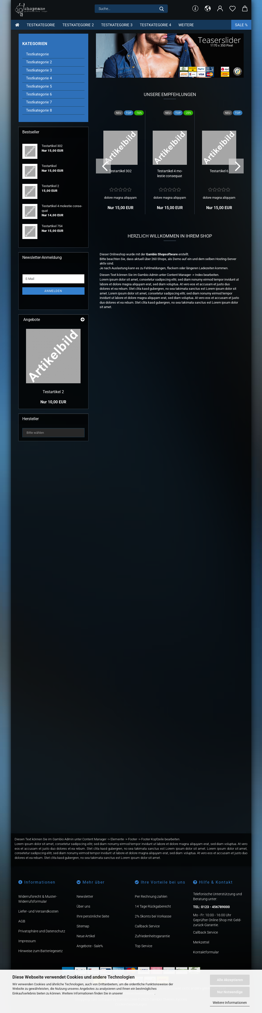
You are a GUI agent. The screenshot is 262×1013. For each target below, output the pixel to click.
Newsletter (85, 896)
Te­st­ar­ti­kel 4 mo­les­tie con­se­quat (169, 173)
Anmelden (53, 291)
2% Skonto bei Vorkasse (153, 916)
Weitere (186, 25)
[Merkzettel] (232, 8)
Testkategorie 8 (39, 110)
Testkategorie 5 (39, 86)
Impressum (27, 941)
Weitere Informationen (230, 1003)
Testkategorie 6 (39, 94)
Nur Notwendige (230, 992)
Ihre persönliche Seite (93, 916)
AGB (21, 921)
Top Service (143, 946)
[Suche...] (161, 8)
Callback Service (147, 926)
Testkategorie (41, 25)
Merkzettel (201, 942)
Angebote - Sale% (90, 946)
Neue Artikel (86, 936)
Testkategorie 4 (155, 25)
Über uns (83, 906)
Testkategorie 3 (116, 25)
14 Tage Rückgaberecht (153, 906)
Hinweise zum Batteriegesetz (40, 951)
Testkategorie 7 (39, 102)
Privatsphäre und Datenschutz (41, 931)
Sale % (241, 25)
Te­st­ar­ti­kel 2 (53, 391)
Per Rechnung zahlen (151, 896)
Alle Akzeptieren (230, 980)
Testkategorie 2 (78, 25)
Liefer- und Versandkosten (38, 911)
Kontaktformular (206, 952)
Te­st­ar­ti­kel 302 (120, 171)
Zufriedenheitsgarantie (152, 936)
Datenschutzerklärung (138, 993)
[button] (208, 8)
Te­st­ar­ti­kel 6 (219, 171)
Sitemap (83, 926)
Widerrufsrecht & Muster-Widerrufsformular (37, 898)
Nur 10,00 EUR (53, 402)
